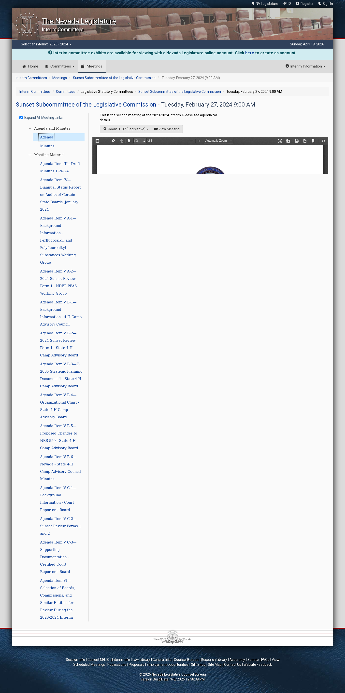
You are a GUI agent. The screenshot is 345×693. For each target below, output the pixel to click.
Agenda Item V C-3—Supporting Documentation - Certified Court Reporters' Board (58, 557)
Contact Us (232, 664)
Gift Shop (198, 664)
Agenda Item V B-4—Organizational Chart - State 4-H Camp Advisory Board (59, 406)
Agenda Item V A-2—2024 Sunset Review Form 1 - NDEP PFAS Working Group (58, 282)
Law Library (141, 660)
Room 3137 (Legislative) (125, 129)
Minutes (47, 146)
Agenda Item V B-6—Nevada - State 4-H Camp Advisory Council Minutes (60, 468)
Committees (62, 66)
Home (33, 66)
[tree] (52, 373)
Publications (116, 664)
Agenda (46, 137)
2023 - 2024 (60, 44)
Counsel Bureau (186, 660)
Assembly (237, 660)
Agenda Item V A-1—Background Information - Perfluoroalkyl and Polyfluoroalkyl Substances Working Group (58, 240)
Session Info (75, 660)
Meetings (94, 66)
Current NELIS (98, 660)
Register (307, 4)
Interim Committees (31, 78)
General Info (162, 660)
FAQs (265, 660)
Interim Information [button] (305, 66)
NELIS (287, 4)
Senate (253, 660)
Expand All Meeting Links (41, 118)
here (249, 52)
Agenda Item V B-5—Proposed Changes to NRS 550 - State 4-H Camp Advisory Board (59, 437)
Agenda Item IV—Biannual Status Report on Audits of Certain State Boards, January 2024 (60, 194)
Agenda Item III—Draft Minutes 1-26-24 (60, 167)
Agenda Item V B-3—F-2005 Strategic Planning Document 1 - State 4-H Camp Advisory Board (61, 375)
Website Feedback (258, 664)
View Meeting (168, 128)
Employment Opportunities (167, 664)
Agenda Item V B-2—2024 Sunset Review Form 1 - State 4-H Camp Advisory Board (59, 344)
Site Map (215, 664)
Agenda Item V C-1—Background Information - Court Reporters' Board (58, 499)
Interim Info (121, 660)
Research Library (214, 660)
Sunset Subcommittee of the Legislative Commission (114, 78)
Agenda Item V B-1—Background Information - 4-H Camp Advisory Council (61, 313)
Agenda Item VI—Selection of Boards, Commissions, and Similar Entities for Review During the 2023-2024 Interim (57, 599)
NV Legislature (267, 4)
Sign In (328, 4)
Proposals (136, 664)
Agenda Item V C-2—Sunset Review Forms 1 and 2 (60, 526)
